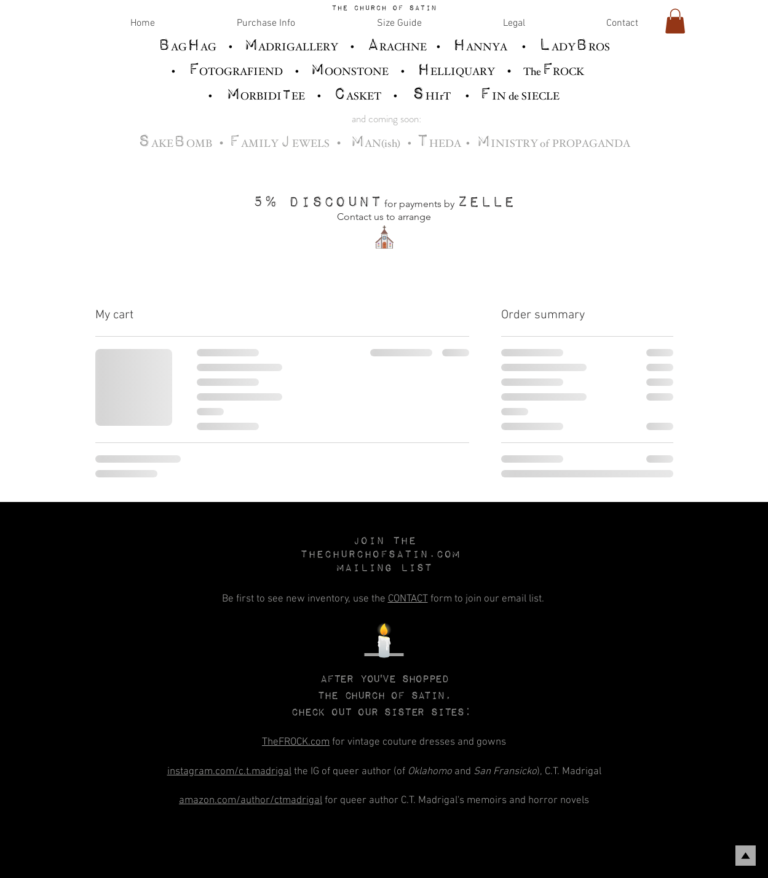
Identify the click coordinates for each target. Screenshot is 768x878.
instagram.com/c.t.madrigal (229, 772)
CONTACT (408, 599)
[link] (675, 21)
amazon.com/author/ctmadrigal (250, 800)
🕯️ (384, 643)
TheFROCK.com (296, 742)
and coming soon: (386, 118)
